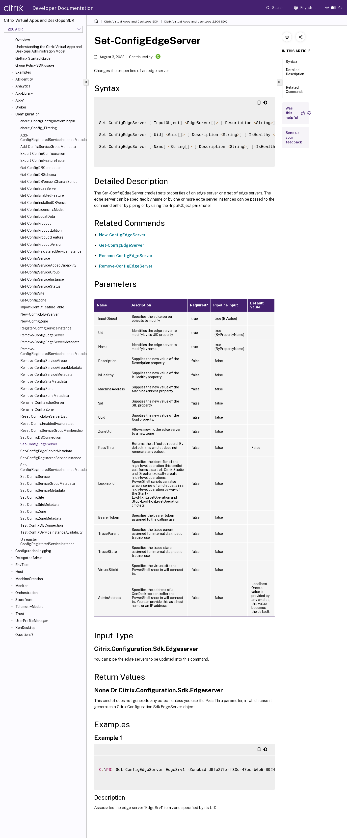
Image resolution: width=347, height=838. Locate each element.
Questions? (24, 635)
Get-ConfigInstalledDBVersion (44, 203)
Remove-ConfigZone (36, 389)
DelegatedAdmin (28, 558)
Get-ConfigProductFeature (41, 237)
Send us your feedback (294, 137)
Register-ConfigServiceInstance (46, 328)
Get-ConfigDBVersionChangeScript (48, 182)
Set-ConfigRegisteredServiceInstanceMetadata (52, 467)
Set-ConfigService (35, 477)
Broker (20, 107)
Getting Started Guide (33, 58)
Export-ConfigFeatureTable (42, 160)
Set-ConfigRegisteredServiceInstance (50, 458)
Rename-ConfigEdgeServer (42, 403)
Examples (23, 72)
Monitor (21, 586)
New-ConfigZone (34, 321)
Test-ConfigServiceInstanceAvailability (51, 532)
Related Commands (294, 91)
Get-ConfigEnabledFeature (42, 195)
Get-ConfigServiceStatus (40, 286)
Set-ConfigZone (33, 512)
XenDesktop (25, 628)
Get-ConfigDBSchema (38, 175)
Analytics (22, 86)
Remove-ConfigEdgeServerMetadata (50, 342)
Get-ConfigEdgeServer (38, 188)
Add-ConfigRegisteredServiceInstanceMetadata (52, 137)
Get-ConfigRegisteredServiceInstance (50, 251)
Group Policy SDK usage (34, 65)
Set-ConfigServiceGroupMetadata (47, 484)
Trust (19, 614)
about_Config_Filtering (38, 128)
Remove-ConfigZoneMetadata (44, 396)
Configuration (27, 114)
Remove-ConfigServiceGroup (43, 361)
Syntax (294, 61)
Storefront (24, 600)
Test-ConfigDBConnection (41, 525)
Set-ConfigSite (32, 497)
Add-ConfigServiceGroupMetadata (48, 147)
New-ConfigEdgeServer (39, 314)
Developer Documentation (63, 8)
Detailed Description (295, 74)
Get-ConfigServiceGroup (40, 272)
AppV (19, 100)
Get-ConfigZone (33, 300)
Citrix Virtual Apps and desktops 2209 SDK (195, 21)
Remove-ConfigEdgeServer (42, 335)
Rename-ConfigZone (37, 409)
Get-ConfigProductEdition (41, 230)
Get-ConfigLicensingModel (42, 210)
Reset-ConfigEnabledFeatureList (47, 424)
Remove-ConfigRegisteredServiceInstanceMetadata (52, 351)
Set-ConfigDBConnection (40, 437)
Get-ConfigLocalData (37, 216)
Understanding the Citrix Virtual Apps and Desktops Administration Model (48, 49)
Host (19, 572)
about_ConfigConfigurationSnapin (47, 121)
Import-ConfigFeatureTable (42, 307)
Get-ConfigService (35, 258)
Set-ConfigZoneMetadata (40, 518)
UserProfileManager (31, 621)
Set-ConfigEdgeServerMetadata (46, 451)
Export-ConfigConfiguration (42, 154)
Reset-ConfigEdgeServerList (43, 416)
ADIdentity (24, 79)
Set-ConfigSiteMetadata (39, 505)
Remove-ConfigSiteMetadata (43, 381)
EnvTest (22, 565)
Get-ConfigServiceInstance (42, 279)
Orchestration (26, 593)
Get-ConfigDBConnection (40, 168)
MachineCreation (29, 579)
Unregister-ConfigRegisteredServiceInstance (47, 542)
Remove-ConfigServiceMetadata (46, 375)
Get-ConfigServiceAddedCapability (48, 265)
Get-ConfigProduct (35, 223)
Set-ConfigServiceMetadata (42, 490)
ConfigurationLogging (33, 551)
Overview (22, 40)
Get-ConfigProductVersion (41, 244)
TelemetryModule (29, 607)
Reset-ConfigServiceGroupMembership (51, 431)
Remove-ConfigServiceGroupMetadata (51, 368)
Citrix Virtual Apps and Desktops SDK (131, 21)
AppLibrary (24, 93)
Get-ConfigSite (32, 293)
